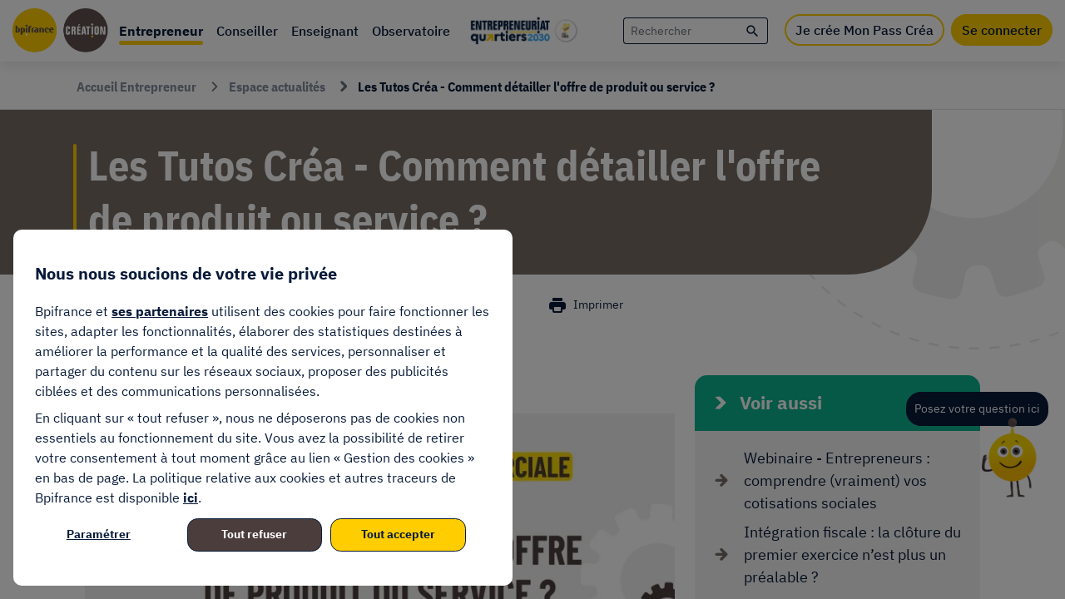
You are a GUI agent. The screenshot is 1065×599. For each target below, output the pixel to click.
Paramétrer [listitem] (99, 534)
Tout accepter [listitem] (398, 534)
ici (190, 497)
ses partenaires (159, 311)
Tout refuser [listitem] (254, 534)
